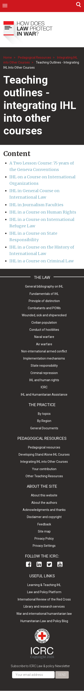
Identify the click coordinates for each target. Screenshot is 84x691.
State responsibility (44, 365)
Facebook (28, 564)
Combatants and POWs (44, 308)
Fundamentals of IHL (44, 294)
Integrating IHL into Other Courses (44, 461)
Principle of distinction (44, 301)
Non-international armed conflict (44, 351)
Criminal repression (44, 373)
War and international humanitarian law (44, 613)
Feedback (44, 524)
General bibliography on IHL (44, 286)
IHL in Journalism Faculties (36, 204)
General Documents (44, 428)
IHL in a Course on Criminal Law (41, 260)
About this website (44, 495)
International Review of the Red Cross (44, 599)
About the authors (44, 502)
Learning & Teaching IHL (44, 585)
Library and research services (44, 606)
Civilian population (44, 322)
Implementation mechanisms (44, 358)
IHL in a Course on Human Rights (42, 212)
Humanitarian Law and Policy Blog (44, 621)
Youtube (59, 564)
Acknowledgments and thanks (44, 510)
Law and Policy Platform (44, 592)
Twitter (49, 564)
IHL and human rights (44, 380)
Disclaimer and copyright (44, 517)
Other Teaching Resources (44, 476)
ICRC (44, 387)
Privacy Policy (44, 538)
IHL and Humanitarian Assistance (44, 394)
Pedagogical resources (44, 447)
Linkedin (39, 564)
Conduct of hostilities (44, 329)
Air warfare (44, 344)
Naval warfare (44, 337)
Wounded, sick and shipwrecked (44, 315)
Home (7, 57)
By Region (44, 421)
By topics (44, 413)
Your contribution (44, 469)
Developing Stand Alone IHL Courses (44, 454)
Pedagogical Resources (34, 57)
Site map (44, 531)
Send (62, 675)
